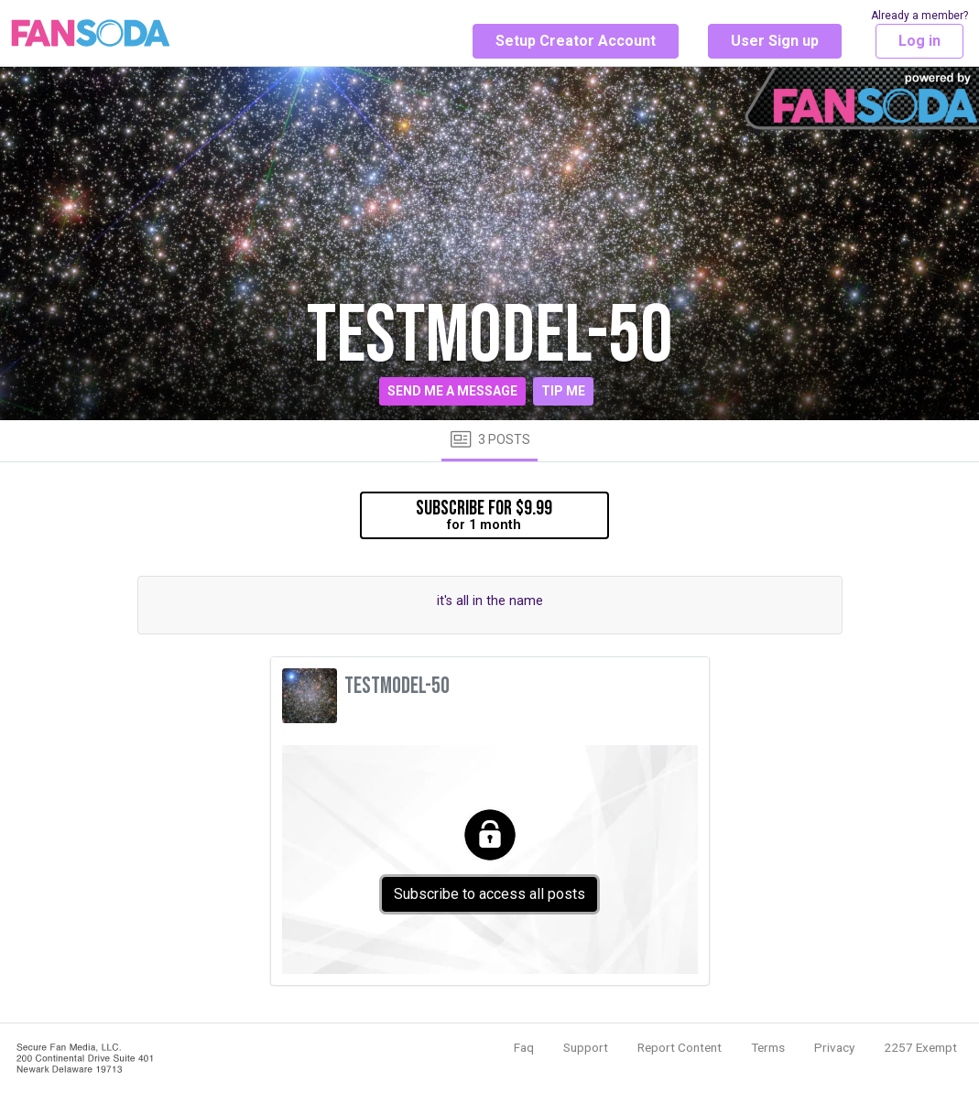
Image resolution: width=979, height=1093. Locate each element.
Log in (919, 40)
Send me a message (452, 391)
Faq (524, 1047)
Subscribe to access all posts (489, 894)
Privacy (834, 1047)
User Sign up (775, 40)
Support (585, 1047)
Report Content (679, 1047)
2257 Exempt (920, 1047)
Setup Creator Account (575, 40)
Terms (768, 1047)
